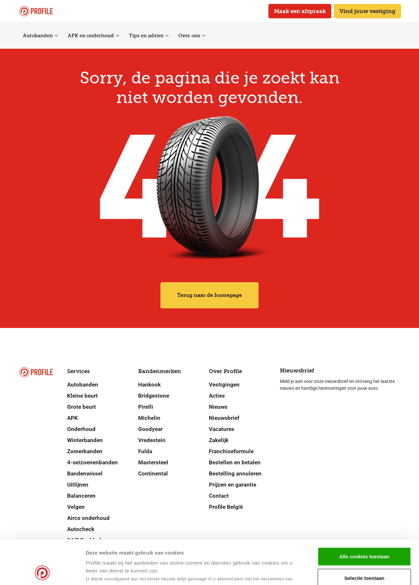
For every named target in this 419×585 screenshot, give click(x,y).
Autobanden (40, 36)
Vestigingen (224, 384)
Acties (217, 395)
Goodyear (150, 429)
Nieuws (218, 407)
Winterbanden (85, 440)
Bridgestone (153, 395)
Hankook (149, 384)
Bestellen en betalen (235, 462)
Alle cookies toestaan (364, 515)
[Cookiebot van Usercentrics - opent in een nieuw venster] (42, 572)
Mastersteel (153, 462)
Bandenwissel (84, 473)
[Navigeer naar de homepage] (36, 11)
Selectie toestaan (364, 536)
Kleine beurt (82, 395)
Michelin (149, 418)
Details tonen (317, 572)
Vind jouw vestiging (367, 11)
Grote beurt (81, 407)
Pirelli (145, 407)
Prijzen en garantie (232, 484)
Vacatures (221, 429)
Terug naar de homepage (209, 295)
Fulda (145, 451)
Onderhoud (81, 429)
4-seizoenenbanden (92, 462)
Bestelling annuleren (235, 473)
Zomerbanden (84, 451)
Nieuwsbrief (224, 418)
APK (72, 418)
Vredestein (152, 440)
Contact (219, 495)
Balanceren (81, 495)
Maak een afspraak (300, 11)
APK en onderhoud (93, 36)
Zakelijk (218, 440)
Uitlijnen (77, 484)
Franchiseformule (231, 451)
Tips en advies (149, 36)
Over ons (191, 36)
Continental (153, 473)
